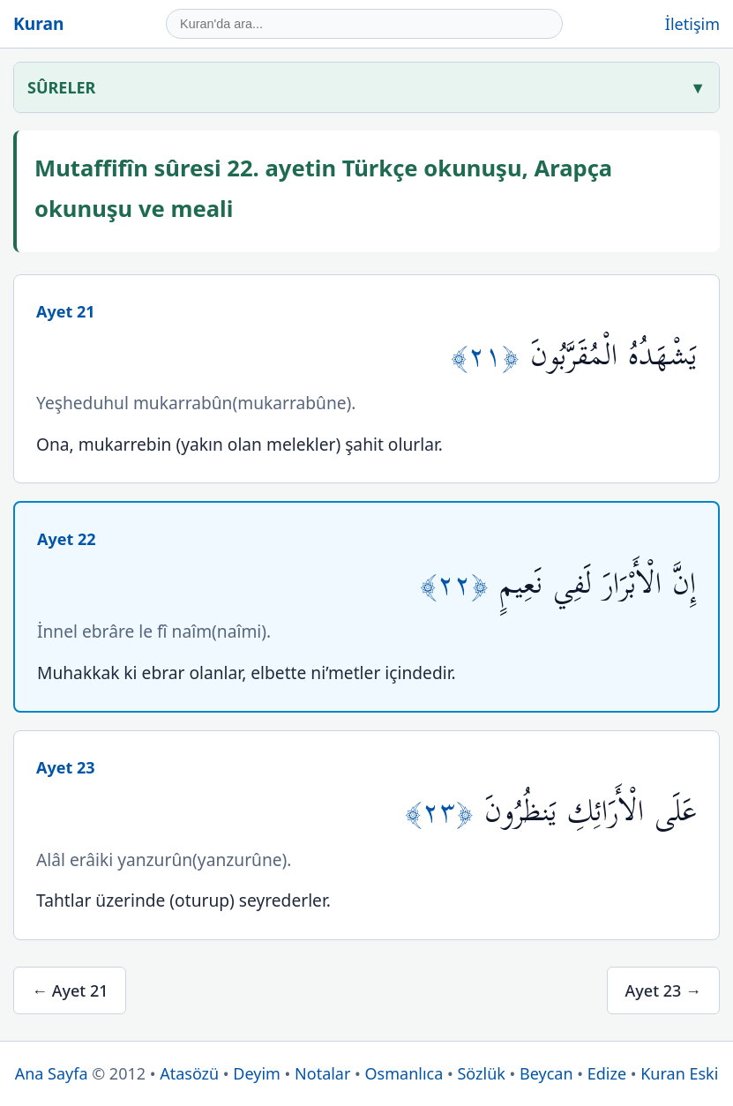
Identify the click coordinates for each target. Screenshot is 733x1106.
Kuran (38, 23)
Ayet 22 (66, 538)
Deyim (256, 1073)
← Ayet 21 (70, 990)
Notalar (322, 1073)
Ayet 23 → (663, 990)
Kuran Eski (679, 1073)
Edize (606, 1073)
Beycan (546, 1073)
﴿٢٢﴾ (459, 584)
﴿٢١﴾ (490, 356)
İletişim (692, 23)
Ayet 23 (65, 767)
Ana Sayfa (51, 1073)
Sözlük (481, 1073)
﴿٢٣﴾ (444, 812)
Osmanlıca (404, 1073)
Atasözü (189, 1073)
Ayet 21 (65, 311)
